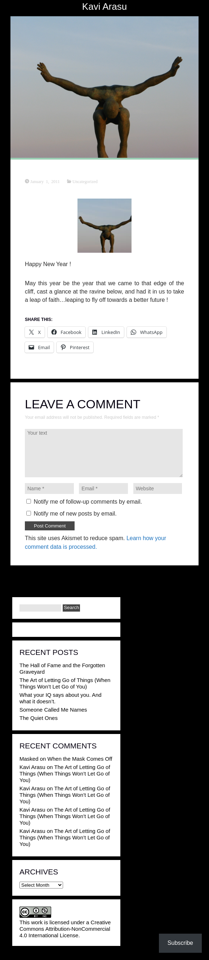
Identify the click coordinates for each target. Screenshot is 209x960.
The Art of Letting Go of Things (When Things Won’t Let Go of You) (64, 683)
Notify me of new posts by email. (75, 514)
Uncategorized (85, 181)
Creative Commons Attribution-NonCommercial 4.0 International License (65, 928)
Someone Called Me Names (53, 710)
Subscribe (180, 943)
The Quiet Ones (38, 718)
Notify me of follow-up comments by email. (88, 502)
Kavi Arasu (104, 6)
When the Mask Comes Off (80, 759)
